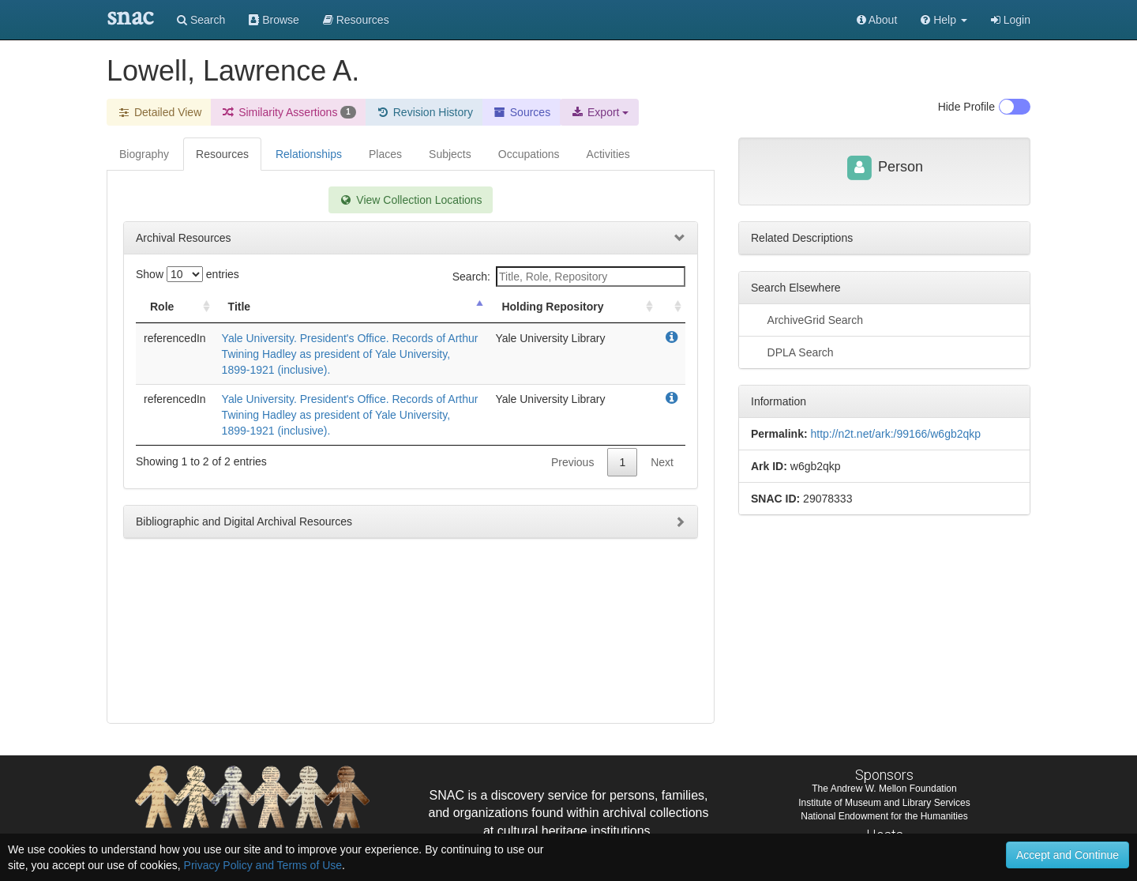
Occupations (529, 154)
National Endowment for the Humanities (884, 816)
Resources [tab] (222, 154)
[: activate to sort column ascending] (671, 307)
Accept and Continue (1067, 855)
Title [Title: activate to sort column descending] (239, 306)
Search (201, 19)
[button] (944, 20)
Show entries (187, 274)
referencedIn (175, 338)
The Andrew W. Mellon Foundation (884, 788)
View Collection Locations (410, 200)
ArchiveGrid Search (807, 319)
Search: (568, 276)
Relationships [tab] (309, 154)
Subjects (450, 154)
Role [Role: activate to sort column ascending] (162, 306)
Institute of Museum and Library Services (884, 802)
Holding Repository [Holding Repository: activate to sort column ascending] (552, 306)
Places (385, 154)
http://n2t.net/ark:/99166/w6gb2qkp (895, 433)
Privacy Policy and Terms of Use (263, 865)
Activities (608, 154)
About (877, 19)
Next (662, 462)
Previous (572, 462)
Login (1010, 19)
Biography (144, 154)
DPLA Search (792, 351)
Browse (274, 19)
